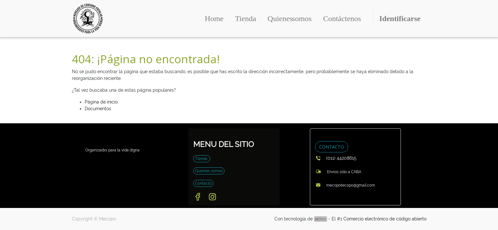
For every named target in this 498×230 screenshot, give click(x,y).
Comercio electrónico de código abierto (384, 218)
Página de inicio (101, 101)
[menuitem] (214, 18)
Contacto (203, 183)
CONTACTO (331, 147)
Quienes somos (209, 171)
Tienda (201, 159)
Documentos (98, 108)
